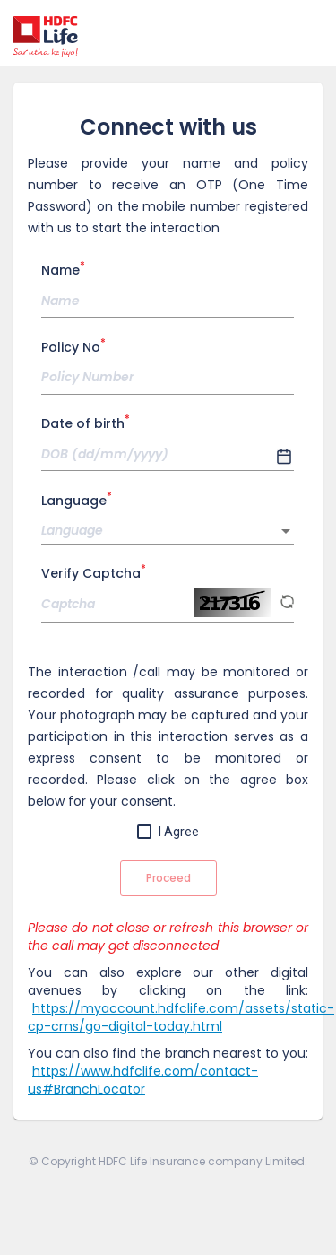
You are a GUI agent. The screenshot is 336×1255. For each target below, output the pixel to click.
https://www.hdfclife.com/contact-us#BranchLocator (143, 1080)
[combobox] (167, 531)
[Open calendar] (284, 457)
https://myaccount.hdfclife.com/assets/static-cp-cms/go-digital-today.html (181, 1017)
